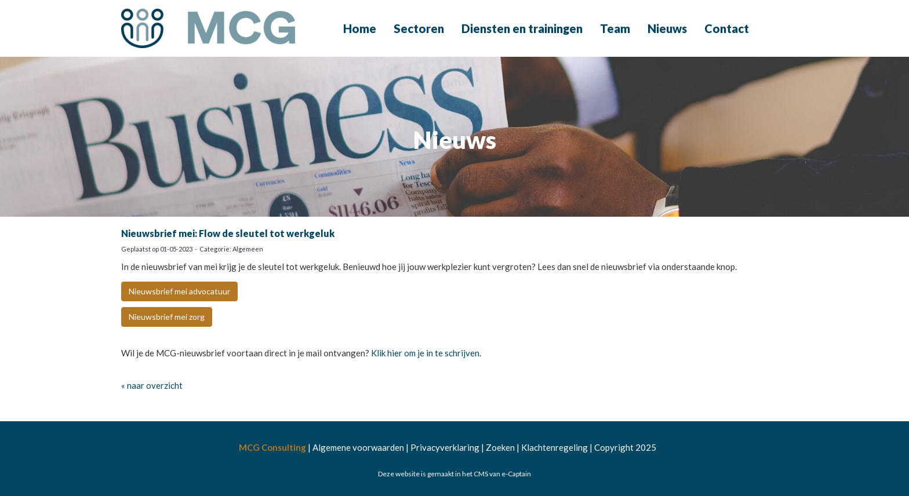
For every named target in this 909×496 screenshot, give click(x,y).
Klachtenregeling (554, 447)
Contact (726, 28)
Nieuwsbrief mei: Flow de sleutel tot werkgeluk (227, 233)
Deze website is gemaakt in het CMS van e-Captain (454, 473)
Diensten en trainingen (522, 28)
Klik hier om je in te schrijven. (427, 353)
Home (359, 28)
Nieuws (667, 28)
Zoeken (500, 447)
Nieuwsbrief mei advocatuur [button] (179, 291)
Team (615, 28)
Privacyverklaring (444, 447)
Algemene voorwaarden (358, 447)
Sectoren (419, 28)
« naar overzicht (152, 385)
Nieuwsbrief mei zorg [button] (167, 317)
